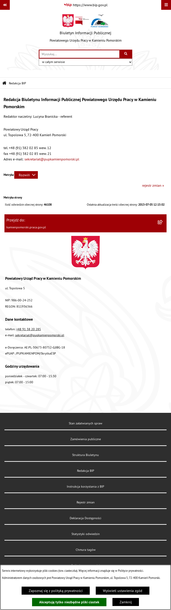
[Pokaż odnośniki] (5, 5)
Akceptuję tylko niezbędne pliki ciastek (69, 602)
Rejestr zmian (86, 502)
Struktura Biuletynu (85, 455)
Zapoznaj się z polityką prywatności (56, 590)
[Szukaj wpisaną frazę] (126, 54)
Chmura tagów (86, 550)
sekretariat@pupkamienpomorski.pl (51, 159)
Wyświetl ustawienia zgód (122, 590)
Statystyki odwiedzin (85, 534)
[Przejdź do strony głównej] (86, 29)
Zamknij (126, 602)
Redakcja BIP (85, 471)
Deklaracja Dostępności (85, 518)
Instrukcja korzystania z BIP (85, 486)
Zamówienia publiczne (85, 439)
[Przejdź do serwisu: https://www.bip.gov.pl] (85, 5)
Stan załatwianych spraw (85, 423)
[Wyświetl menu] (166, 5)
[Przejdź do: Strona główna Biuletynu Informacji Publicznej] (4, 83)
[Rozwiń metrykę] (26, 175)
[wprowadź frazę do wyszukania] (79, 54)
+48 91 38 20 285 (28, 329)
